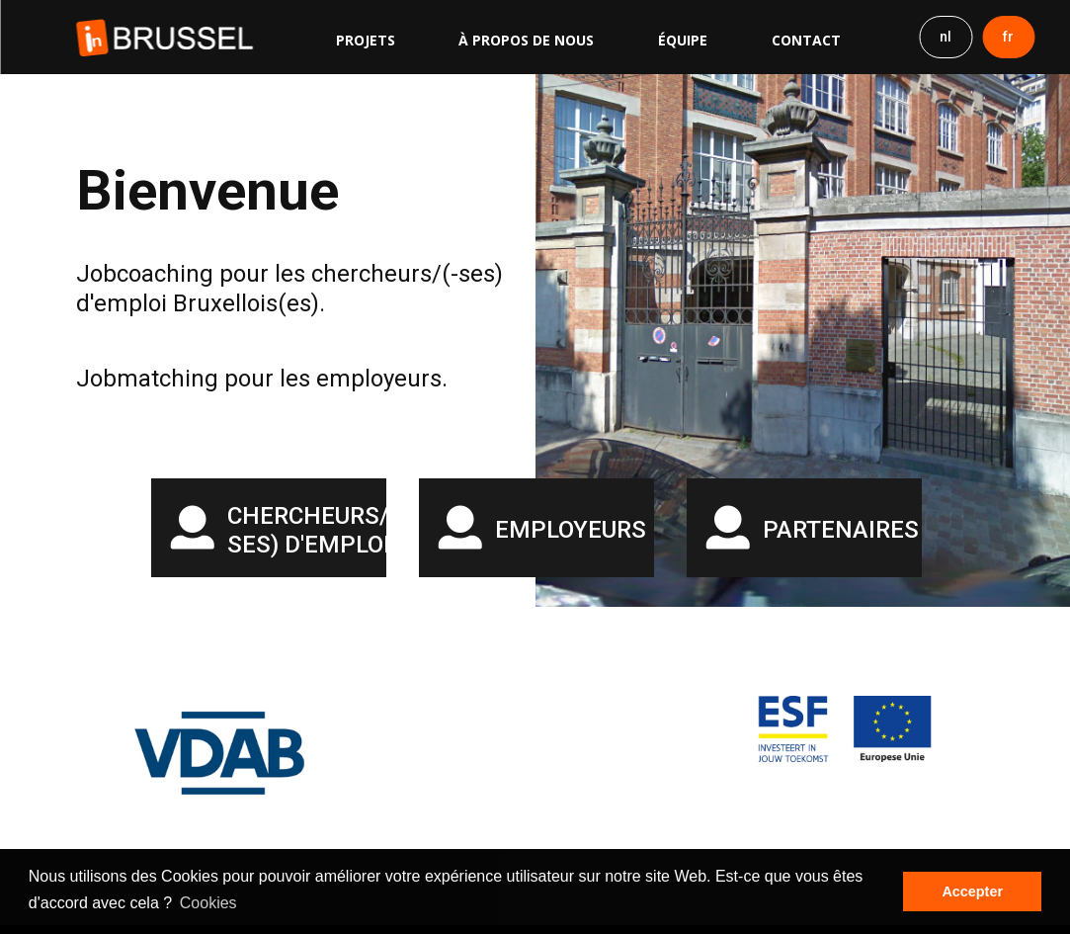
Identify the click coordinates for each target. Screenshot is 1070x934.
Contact (806, 40)
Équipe (682, 40)
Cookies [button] (208, 902)
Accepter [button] (972, 891)
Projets (365, 40)
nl (945, 36)
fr (1008, 36)
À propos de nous (526, 40)
